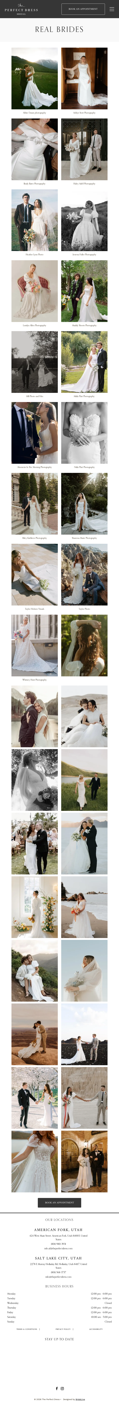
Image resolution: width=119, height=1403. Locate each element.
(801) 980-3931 (58, 1244)
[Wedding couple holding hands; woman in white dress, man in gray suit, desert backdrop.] (84, 1098)
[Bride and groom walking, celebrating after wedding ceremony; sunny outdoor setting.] (35, 843)
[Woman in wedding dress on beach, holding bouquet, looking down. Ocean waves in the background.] (84, 907)
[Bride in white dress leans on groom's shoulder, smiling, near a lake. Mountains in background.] (35, 716)
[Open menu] (112, 9)
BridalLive (80, 1399)
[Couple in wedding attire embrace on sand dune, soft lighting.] (84, 716)
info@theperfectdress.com (58, 1277)
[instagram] (62, 1389)
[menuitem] (27, 1329)
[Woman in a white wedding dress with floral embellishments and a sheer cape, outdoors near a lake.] (35, 1161)
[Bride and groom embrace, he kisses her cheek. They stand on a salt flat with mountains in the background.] (84, 843)
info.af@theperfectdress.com (58, 1248)
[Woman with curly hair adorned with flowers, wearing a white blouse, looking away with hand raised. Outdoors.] (84, 645)
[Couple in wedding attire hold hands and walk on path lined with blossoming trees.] (35, 1098)
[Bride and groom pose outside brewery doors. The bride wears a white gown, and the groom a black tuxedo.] (84, 1161)
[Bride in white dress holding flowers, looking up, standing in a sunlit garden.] (35, 780)
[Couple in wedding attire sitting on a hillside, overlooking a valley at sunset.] (35, 971)
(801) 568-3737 (58, 1272)
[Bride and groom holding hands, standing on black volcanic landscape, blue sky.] (84, 1034)
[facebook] (57, 1389)
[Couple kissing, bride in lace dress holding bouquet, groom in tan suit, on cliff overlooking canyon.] (35, 1034)
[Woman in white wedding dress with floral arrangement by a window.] (35, 907)
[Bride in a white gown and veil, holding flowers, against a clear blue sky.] (84, 971)
